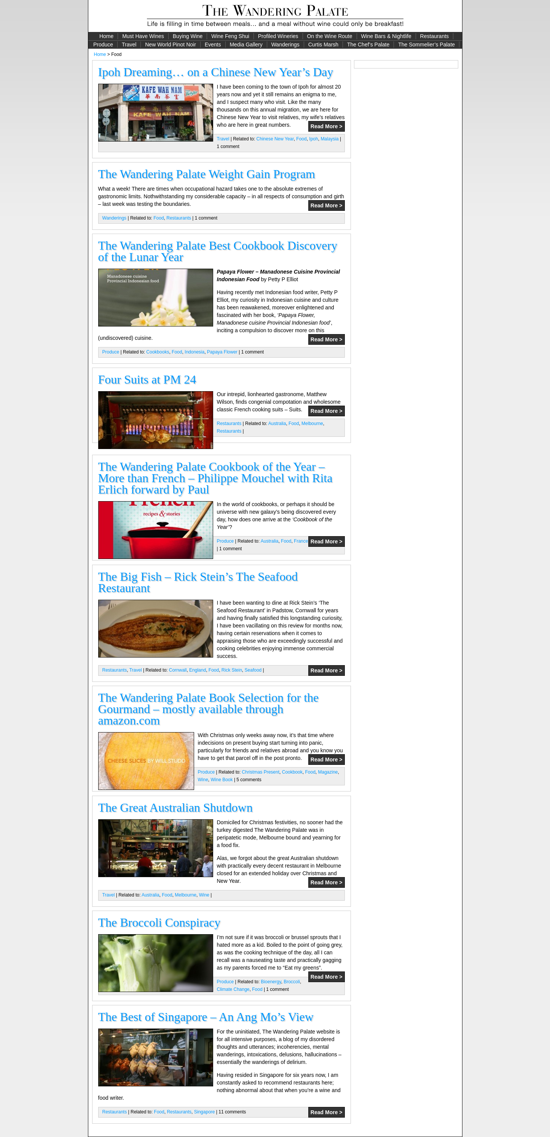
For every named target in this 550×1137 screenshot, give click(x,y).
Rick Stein (232, 670)
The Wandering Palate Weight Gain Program (206, 174)
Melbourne (312, 423)
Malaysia (329, 139)
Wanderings (285, 44)
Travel (129, 44)
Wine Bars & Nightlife (386, 36)
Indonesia (194, 352)
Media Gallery (246, 44)
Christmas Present (260, 772)
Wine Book (222, 779)
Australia (277, 423)
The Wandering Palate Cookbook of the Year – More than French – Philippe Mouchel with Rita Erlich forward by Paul (215, 478)
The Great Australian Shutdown (175, 807)
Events (213, 44)
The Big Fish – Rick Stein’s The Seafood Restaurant (198, 582)
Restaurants (434, 36)
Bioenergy (271, 981)
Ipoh (313, 139)
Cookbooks (157, 352)
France (301, 541)
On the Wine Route (329, 36)
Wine (203, 779)
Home (106, 36)
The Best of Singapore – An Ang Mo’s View (206, 1017)
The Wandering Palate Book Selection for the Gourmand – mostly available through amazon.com (208, 709)
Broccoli (292, 981)
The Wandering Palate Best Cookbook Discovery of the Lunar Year (218, 251)
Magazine (328, 772)
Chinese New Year (275, 139)
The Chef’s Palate (368, 44)
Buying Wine (188, 36)
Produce (103, 44)
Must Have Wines (143, 36)
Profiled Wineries (278, 36)
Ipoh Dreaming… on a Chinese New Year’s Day (215, 72)
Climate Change (233, 989)
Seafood (253, 670)
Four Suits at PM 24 (147, 379)
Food (301, 139)
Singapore (204, 1112)
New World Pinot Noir (170, 44)
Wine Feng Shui (230, 36)
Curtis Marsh (323, 44)
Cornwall (178, 670)
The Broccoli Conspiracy (159, 922)
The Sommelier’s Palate (426, 44)
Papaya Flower (222, 352)
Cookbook (292, 772)
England (197, 670)
